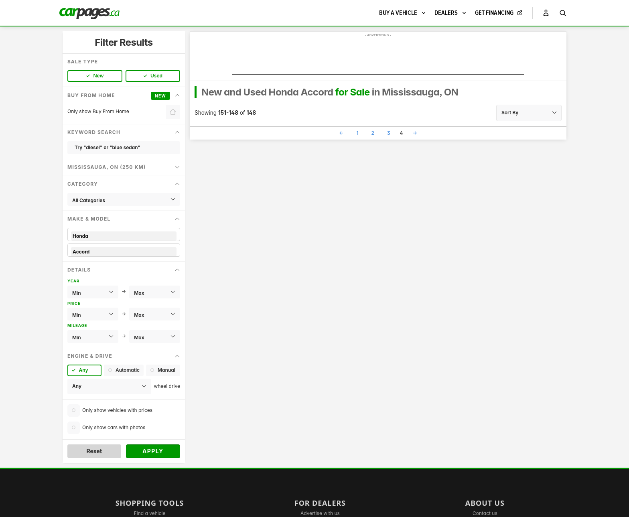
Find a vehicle (150, 513)
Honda (124, 236)
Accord (124, 251)
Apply (153, 451)
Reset (94, 451)
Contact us (485, 513)
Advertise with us (320, 513)
